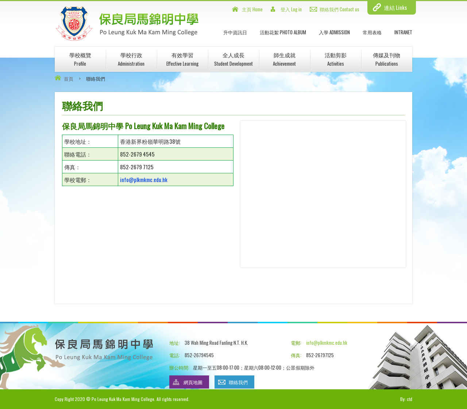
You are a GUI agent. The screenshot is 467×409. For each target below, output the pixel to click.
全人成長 (233, 59)
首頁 (68, 78)
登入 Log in (291, 9)
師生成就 (284, 59)
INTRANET (403, 32)
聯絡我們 (238, 382)
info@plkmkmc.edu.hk (143, 179)
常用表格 (372, 32)
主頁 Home (252, 9)
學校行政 (131, 59)
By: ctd (406, 399)
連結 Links (395, 7)
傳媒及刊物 (386, 59)
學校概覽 (80, 59)
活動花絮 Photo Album (283, 32)
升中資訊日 (235, 32)
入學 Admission (334, 32)
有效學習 (182, 59)
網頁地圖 (193, 382)
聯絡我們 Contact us (339, 9)
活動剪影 (336, 59)
